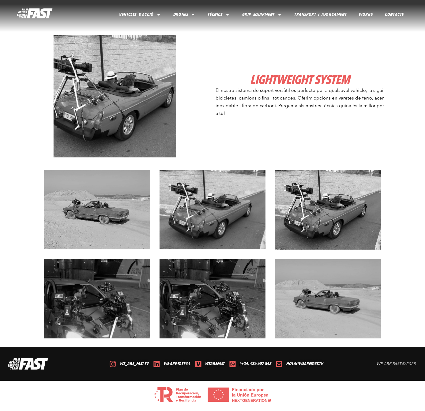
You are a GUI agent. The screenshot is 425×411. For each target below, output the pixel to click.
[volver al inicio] (35, 13)
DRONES (184, 14)
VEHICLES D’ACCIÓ (140, 14)
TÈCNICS (218, 14)
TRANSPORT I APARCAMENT (320, 15)
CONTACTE (394, 15)
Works (365, 15)
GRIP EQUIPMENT (262, 14)
